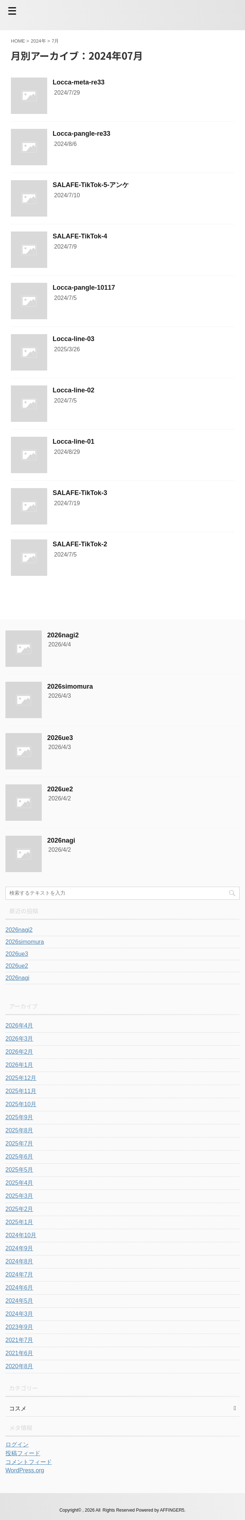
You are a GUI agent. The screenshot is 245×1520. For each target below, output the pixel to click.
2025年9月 (19, 1117)
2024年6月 (19, 1288)
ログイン (17, 1444)
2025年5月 (19, 1170)
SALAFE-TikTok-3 (80, 492)
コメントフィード (28, 1462)
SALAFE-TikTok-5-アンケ (91, 185)
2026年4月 (19, 1025)
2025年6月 (19, 1156)
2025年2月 (19, 1209)
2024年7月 (19, 1274)
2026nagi (61, 840)
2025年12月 (20, 1078)
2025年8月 (19, 1130)
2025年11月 (20, 1091)
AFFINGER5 (172, 1510)
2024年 (38, 41)
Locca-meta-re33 (79, 82)
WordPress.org (24, 1470)
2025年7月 (19, 1143)
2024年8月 (19, 1261)
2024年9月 (19, 1248)
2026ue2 (60, 789)
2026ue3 (60, 737)
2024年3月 (19, 1314)
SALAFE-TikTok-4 (80, 236)
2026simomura (70, 686)
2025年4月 (19, 1183)
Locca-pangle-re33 (81, 133)
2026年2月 (19, 1052)
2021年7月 (19, 1340)
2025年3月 (19, 1196)
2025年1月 (19, 1222)
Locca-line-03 (73, 339)
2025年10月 (20, 1104)
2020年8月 (19, 1366)
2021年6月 (19, 1353)
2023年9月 (19, 1327)
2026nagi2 (63, 635)
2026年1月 (19, 1065)
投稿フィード (22, 1453)
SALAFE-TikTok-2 (80, 544)
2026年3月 (19, 1039)
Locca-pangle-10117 (84, 287)
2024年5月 (19, 1301)
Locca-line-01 (73, 441)
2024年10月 (20, 1235)
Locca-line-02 (73, 390)
